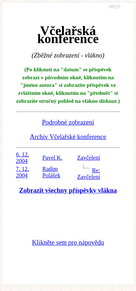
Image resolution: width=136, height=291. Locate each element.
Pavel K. (52, 158)
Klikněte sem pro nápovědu (68, 242)
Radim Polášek (51, 172)
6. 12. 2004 (22, 157)
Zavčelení (88, 158)
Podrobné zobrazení (68, 122)
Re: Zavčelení (88, 173)
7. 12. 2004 (22, 172)
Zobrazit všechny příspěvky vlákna (68, 190)
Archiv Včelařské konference (68, 136)
